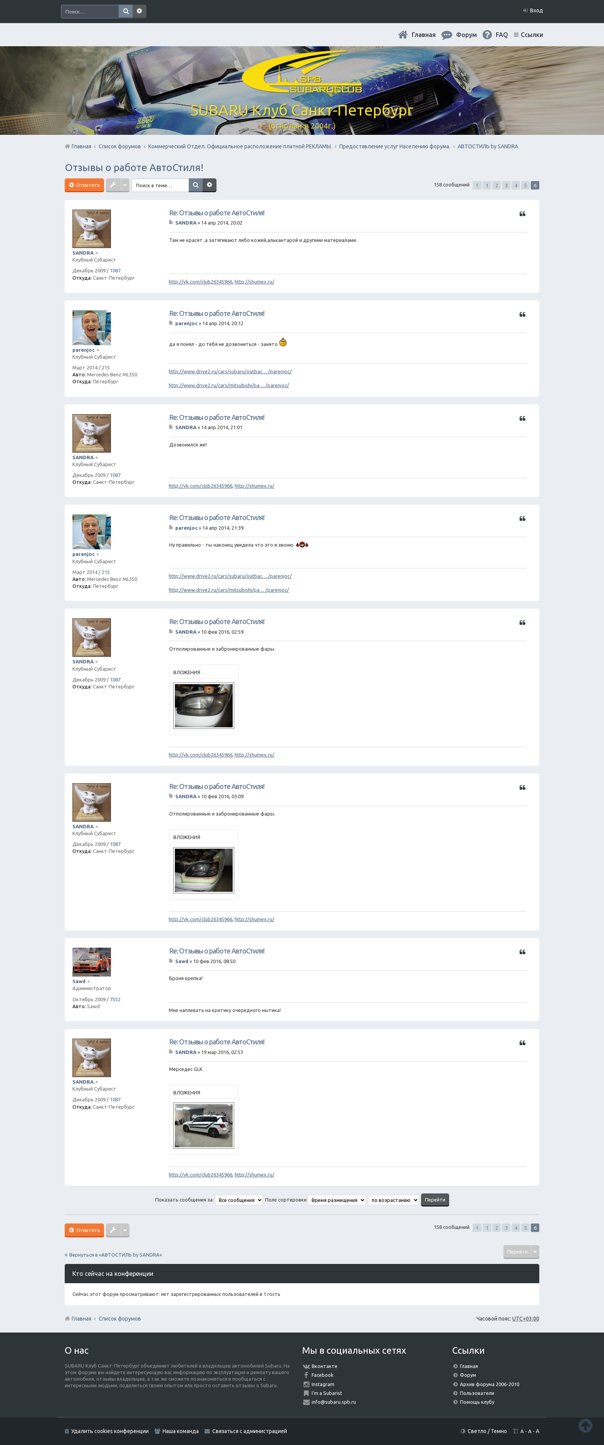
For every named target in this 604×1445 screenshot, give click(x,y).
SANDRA (83, 252)
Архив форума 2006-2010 (489, 1384)
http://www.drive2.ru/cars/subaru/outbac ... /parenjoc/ (230, 371)
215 (106, 367)
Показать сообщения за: (209, 1199)
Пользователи (477, 1393)
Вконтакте (324, 1366)
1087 (115, 270)
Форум (468, 1375)
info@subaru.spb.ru (334, 1402)
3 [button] (506, 185)
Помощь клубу (477, 1402)
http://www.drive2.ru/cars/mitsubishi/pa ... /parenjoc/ (229, 385)
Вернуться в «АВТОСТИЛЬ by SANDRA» (115, 1254)
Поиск (126, 11)
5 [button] (525, 185)
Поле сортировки (315, 1199)
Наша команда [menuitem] (181, 1431)
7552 (115, 999)
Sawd (79, 981)
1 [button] (487, 185)
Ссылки (532, 34)
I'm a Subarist (327, 1393)
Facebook (323, 1375)
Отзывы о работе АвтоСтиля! (134, 167)
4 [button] (516, 185)
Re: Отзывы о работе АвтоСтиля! (216, 212)
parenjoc (83, 349)
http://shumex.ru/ (254, 281)
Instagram (323, 1384)
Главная (424, 34)
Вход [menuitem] (536, 10)
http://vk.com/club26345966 (200, 281)
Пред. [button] (477, 185)
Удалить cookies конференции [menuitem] (110, 1431)
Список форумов (120, 1319)
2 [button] (496, 185)
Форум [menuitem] (466, 34)
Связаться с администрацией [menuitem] (249, 1431)
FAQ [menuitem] (502, 34)
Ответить (87, 185)
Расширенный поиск (139, 11)
